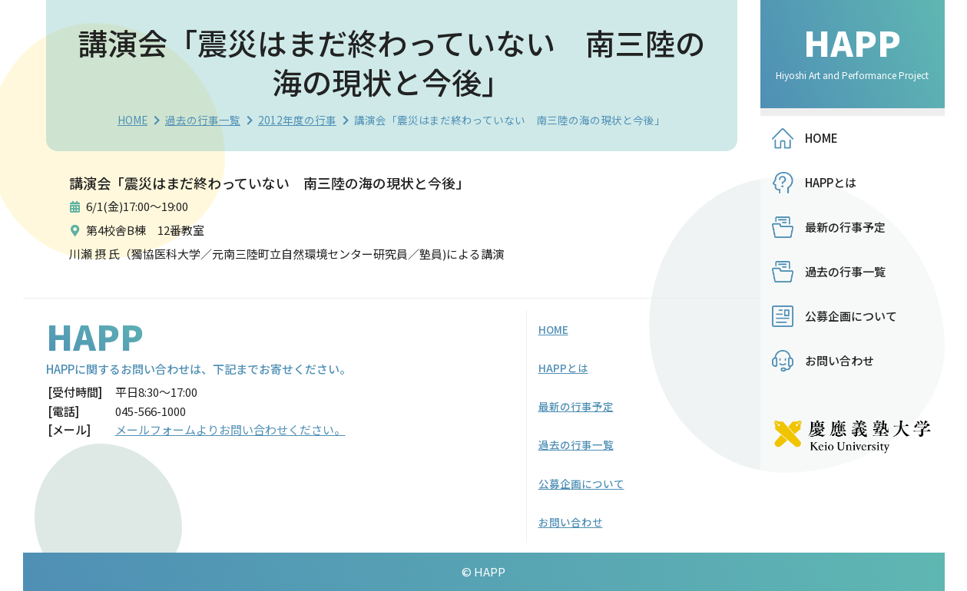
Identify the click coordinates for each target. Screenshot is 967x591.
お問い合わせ (839, 360)
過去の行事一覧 (202, 119)
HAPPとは (830, 182)
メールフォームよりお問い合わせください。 (230, 429)
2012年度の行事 (297, 119)
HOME (132, 119)
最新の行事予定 (845, 227)
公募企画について (851, 316)
